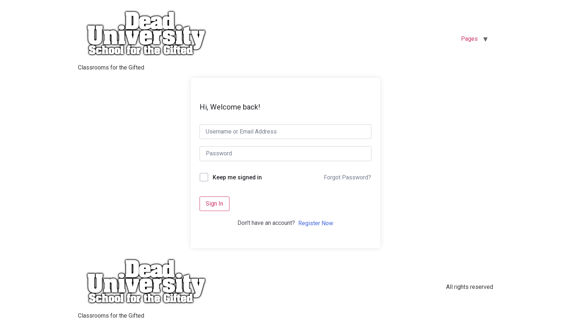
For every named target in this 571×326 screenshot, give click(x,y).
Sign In (214, 203)
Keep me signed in (237, 177)
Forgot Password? (347, 177)
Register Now (315, 223)
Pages (469, 38)
